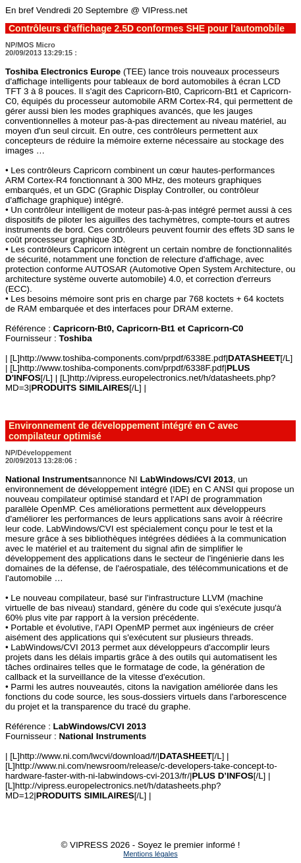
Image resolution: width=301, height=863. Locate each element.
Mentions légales (150, 854)
